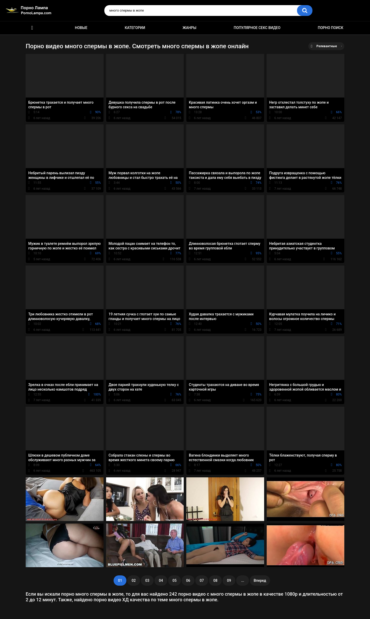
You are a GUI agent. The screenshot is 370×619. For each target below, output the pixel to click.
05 (174, 580)
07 (202, 580)
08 (215, 580)
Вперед (260, 580)
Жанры (189, 28)
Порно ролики (32, 27)
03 (147, 580)
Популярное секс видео (257, 28)
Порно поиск (330, 28)
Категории (135, 28)
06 (188, 580)
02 (134, 580)
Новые (81, 28)
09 (229, 580)
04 (161, 580)
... (242, 580)
